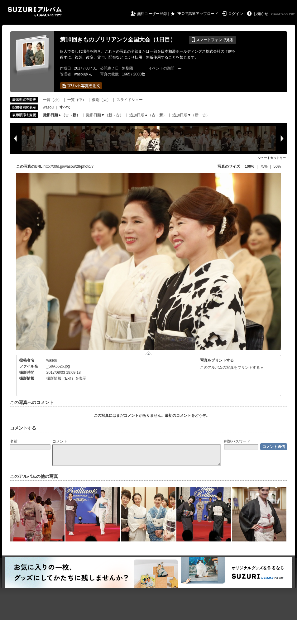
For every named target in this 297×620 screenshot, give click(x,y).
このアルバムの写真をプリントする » (231, 367)
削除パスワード (237, 441)
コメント (59, 441)
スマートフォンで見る (212, 40)
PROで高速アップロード (197, 14)
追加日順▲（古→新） (148, 115)
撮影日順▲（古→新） (61, 115)
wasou (48, 107)
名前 (13, 441)
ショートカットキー (272, 158)
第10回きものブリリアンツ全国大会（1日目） (118, 39)
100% (249, 166)
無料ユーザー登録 (152, 14)
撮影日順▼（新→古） (104, 115)
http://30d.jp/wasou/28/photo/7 (69, 166)
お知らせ (260, 14)
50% (277, 166)
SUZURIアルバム (34, 11)
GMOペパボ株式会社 (283, 14)
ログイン (235, 14)
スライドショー (130, 100)
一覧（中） (76, 100)
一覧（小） (52, 100)
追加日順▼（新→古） (191, 115)
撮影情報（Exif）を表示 (66, 378)
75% (264, 166)
